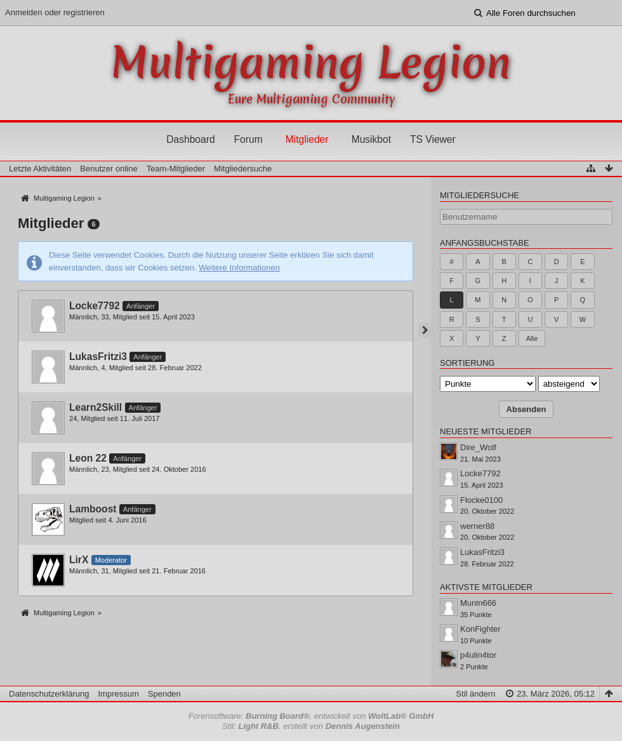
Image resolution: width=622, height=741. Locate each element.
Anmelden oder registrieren (55, 12)
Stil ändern (475, 693)
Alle (532, 338)
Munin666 (478, 603)
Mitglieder (307, 139)
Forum (248, 139)
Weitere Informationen (239, 267)
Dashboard (190, 139)
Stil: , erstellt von (311, 726)
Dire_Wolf (478, 447)
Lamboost (93, 509)
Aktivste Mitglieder (486, 587)
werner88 (477, 526)
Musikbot (371, 139)
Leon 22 (88, 458)
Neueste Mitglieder (485, 431)
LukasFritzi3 (98, 356)
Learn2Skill (95, 407)
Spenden (164, 693)
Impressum (118, 693)
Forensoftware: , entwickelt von (311, 716)
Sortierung (467, 363)
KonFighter (480, 629)
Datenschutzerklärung (49, 693)
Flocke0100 (481, 500)
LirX (78, 559)
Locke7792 (94, 305)
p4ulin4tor (478, 655)
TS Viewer (433, 139)
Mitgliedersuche (479, 195)
